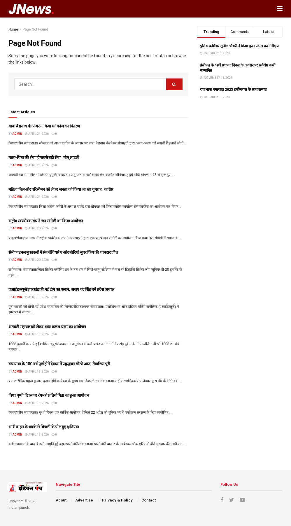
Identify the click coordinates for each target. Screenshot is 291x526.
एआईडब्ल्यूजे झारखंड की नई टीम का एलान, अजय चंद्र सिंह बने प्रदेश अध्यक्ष (61, 289)
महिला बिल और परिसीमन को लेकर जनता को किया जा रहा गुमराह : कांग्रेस (60, 189)
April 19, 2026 (37, 297)
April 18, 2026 (37, 403)
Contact (148, 500)
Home (13, 29)
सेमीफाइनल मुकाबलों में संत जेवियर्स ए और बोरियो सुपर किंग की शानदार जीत (63, 252)
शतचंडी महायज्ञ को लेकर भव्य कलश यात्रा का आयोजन (47, 326)
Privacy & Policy (117, 500)
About (61, 500)
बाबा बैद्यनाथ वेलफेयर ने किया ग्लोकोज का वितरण (44, 126)
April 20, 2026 (37, 228)
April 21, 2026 (37, 133)
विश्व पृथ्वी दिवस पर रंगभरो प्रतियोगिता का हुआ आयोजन (48, 395)
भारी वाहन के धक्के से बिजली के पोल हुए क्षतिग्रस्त (43, 426)
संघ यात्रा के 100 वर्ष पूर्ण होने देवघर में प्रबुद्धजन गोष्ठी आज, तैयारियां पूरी (59, 363)
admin (17, 133)
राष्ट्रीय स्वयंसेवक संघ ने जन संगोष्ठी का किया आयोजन (45, 221)
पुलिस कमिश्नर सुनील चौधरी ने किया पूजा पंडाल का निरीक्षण (239, 46)
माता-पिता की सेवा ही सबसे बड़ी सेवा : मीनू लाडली (43, 157)
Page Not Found (35, 29)
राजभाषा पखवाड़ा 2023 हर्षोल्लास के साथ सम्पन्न (233, 89)
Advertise (84, 500)
